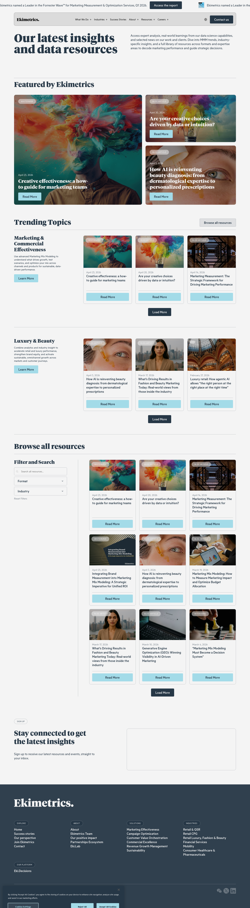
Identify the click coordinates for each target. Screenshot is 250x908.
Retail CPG (190, 833)
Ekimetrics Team (81, 833)
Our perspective (25, 838)
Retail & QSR (191, 829)
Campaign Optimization (142, 833)
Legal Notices (21, 892)
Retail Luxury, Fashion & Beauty (204, 838)
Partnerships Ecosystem (86, 842)
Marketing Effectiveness (143, 829)
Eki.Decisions (22, 871)
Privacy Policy (37, 892)
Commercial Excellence (142, 842)
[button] (83, 19)
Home (18, 829)
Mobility (188, 846)
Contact (19, 846)
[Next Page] (159, 312)
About (74, 829)
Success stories (24, 833)
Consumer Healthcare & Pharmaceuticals (199, 852)
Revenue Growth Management (147, 846)
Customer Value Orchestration (147, 838)
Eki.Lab (75, 846)
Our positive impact (83, 838)
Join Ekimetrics (24, 842)
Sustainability (136, 850)
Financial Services (195, 842)
